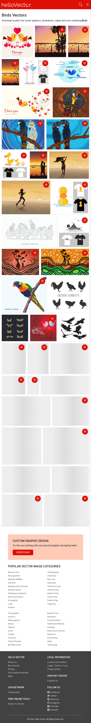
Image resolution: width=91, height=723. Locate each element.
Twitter (52, 695)
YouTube (53, 706)
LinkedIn (52, 710)
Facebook (53, 692)
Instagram (53, 702)
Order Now (23, 552)
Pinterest (53, 699)
